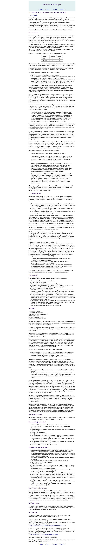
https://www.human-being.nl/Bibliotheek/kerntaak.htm (44, 534)
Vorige (42, 9)
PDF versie (34, 15)
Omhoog (54, 9)
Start (48, 9)
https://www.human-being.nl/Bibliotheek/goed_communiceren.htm (47, 525)
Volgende (61, 9)
